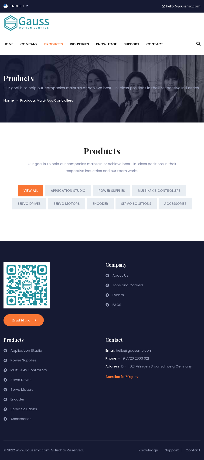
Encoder (17, 399)
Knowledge (106, 44)
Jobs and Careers (127, 285)
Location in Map (121, 376)
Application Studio (26, 350)
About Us (120, 275)
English (15, 6)
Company (28, 44)
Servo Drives (20, 379)
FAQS (116, 304)
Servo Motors (21, 389)
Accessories (20, 418)
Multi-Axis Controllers (55, 100)
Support (131, 44)
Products (53, 44)
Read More (23, 320)
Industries (79, 44)
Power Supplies (23, 360)
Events (118, 294)
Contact (154, 44)
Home (8, 44)
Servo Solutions (23, 409)
